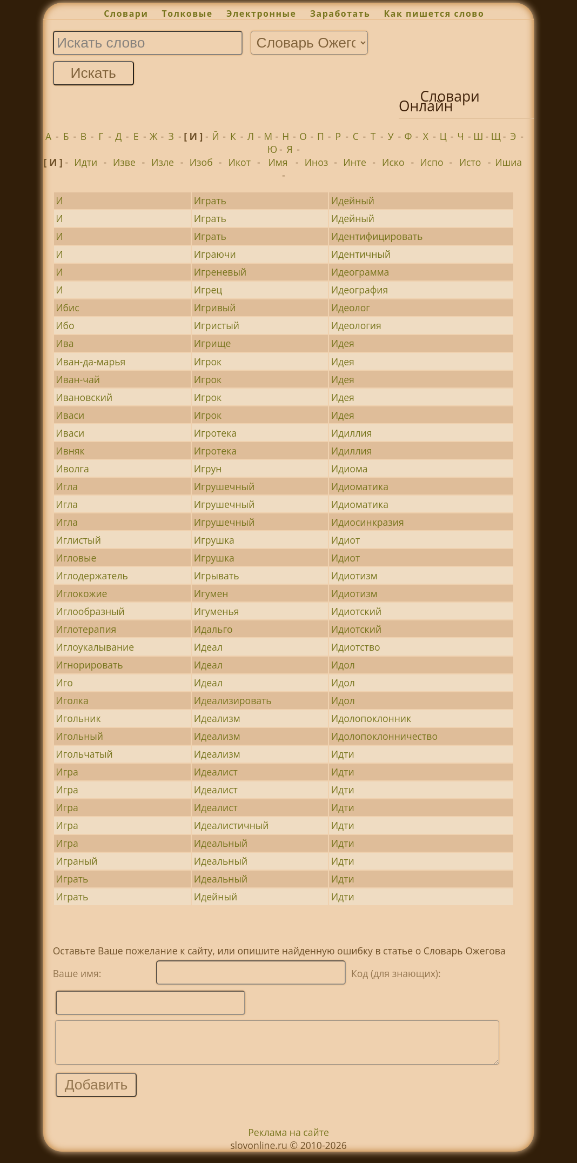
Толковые (187, 13)
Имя (277, 162)
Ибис (67, 307)
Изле (162, 162)
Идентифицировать (377, 236)
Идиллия (351, 432)
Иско (393, 162)
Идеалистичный (231, 825)
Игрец (208, 289)
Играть (210, 200)
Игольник (78, 718)
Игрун (208, 468)
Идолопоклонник (371, 718)
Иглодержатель (92, 575)
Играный (76, 860)
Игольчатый (84, 753)
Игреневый (220, 271)
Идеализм (217, 718)
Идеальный (220, 843)
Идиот (345, 539)
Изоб (201, 162)
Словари (126, 13)
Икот (240, 162)
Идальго (213, 629)
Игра (67, 771)
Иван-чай (78, 379)
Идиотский (356, 611)
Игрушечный (224, 486)
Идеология (356, 325)
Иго (64, 682)
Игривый (215, 307)
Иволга (72, 468)
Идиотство (355, 646)
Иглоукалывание (95, 646)
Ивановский (84, 397)
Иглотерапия (86, 629)
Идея (342, 343)
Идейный (352, 200)
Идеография (359, 289)
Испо (431, 162)
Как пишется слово (434, 13)
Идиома (349, 468)
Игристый (216, 325)
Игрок (208, 361)
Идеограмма (360, 271)
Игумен (211, 593)
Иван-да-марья (90, 361)
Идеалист (216, 771)
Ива (64, 343)
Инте (354, 162)
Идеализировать (233, 700)
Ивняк (70, 450)
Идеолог (350, 307)
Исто (470, 162)
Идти (85, 162)
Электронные (261, 13)
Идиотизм (354, 575)
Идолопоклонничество (384, 736)
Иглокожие (81, 593)
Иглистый (78, 539)
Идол (343, 664)
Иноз (316, 162)
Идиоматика (359, 486)
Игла (67, 486)
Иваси (70, 415)
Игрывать (216, 575)
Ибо (65, 325)
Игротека (215, 432)
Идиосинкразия (367, 522)
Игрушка (214, 539)
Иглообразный (90, 611)
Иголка (72, 700)
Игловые (76, 557)
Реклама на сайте (288, 1140)
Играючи (215, 254)
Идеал (208, 646)
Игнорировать (89, 664)
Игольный (79, 736)
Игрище (212, 343)
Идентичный (361, 254)
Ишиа (508, 162)
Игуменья (216, 611)
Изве (124, 162)
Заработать (340, 13)
